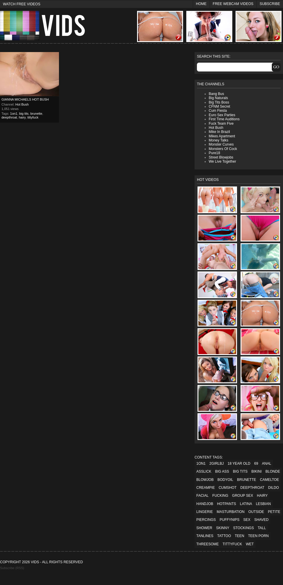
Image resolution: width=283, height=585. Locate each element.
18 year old (239, 463)
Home (201, 4)
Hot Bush (22, 104)
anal (266, 463)
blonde (273, 471)
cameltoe (269, 480)
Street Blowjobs (221, 157)
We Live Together (222, 161)
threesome (207, 544)
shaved (261, 520)
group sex (242, 496)
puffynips (229, 520)
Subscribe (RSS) (12, 568)
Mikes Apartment (222, 136)
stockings (243, 528)
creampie (205, 488)
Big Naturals (218, 98)
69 (256, 463)
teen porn (258, 536)
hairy (22, 117)
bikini (256, 471)
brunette (36, 113)
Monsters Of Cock (223, 149)
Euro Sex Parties (222, 115)
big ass (222, 471)
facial (202, 496)
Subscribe (270, 4)
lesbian (263, 504)
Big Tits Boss (219, 102)
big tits (24, 113)
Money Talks (218, 140)
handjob (204, 504)
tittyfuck (32, 117)
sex (246, 520)
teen (239, 536)
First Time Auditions (224, 119)
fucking (220, 496)
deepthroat (9, 117)
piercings (206, 520)
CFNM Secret (219, 106)
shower (204, 528)
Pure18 (214, 153)
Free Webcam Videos (233, 4)
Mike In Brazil (219, 132)
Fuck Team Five (221, 123)
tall (262, 528)
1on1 (13, 113)
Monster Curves (221, 144)
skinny (222, 528)
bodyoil (225, 480)
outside (256, 512)
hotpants (226, 504)
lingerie (204, 512)
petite (274, 512)
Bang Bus (216, 94)
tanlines (204, 536)
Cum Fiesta (218, 111)
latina (246, 504)
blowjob (205, 480)
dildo (273, 488)
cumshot (228, 488)
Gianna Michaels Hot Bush (25, 99)
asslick (203, 471)
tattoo (224, 536)
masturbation (230, 512)
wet (250, 544)
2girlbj (216, 463)
